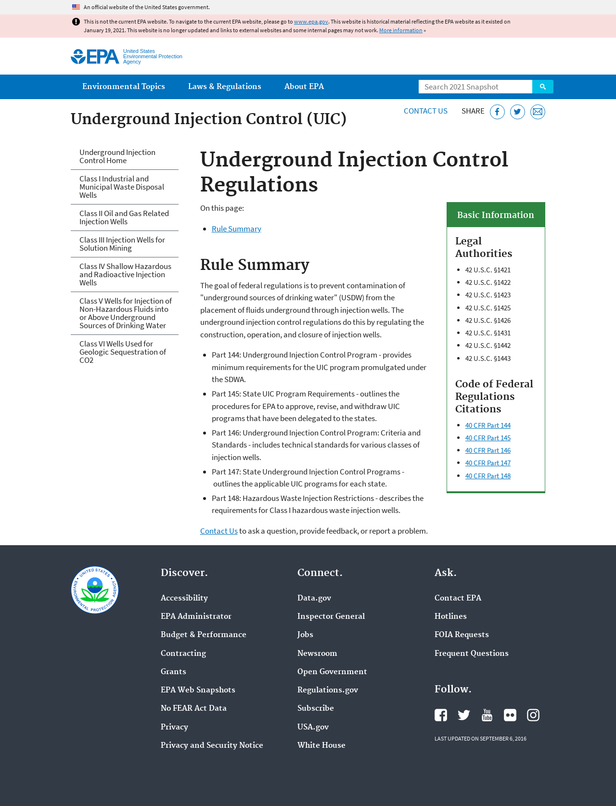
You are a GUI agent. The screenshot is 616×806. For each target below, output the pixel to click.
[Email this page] (537, 111)
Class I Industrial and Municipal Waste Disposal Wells (121, 186)
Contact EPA (458, 598)
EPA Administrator (196, 617)
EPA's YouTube (487, 715)
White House (321, 746)
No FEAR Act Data (194, 708)
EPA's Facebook (441, 715)
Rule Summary (236, 228)
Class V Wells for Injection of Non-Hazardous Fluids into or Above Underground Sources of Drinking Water (125, 313)
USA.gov (313, 727)
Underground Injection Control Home (117, 156)
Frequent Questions (472, 654)
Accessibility (184, 598)
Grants (173, 672)
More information (401, 30)
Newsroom (317, 654)
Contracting (183, 654)
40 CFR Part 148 (488, 475)
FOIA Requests (462, 635)
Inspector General (331, 617)
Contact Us (426, 110)
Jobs (305, 635)
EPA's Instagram (533, 715)
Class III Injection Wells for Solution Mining (122, 243)
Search (542, 86)
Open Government (332, 672)
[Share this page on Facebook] (497, 111)
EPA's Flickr (510, 715)
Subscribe (315, 708)
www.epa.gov (311, 21)
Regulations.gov (327, 690)
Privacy (174, 727)
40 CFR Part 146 (488, 450)
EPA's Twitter (464, 715)
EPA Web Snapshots (198, 690)
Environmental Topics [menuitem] (123, 86)
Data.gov (314, 598)
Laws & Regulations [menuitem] (224, 86)
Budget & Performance (203, 635)
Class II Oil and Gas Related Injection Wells (124, 217)
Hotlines (451, 617)
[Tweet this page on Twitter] (517, 111)
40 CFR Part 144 (488, 425)
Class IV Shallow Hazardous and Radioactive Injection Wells (125, 274)
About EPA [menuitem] (304, 86)
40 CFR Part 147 (488, 462)
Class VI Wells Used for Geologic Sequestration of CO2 (122, 351)
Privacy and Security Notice (212, 746)
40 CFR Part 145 (488, 437)
